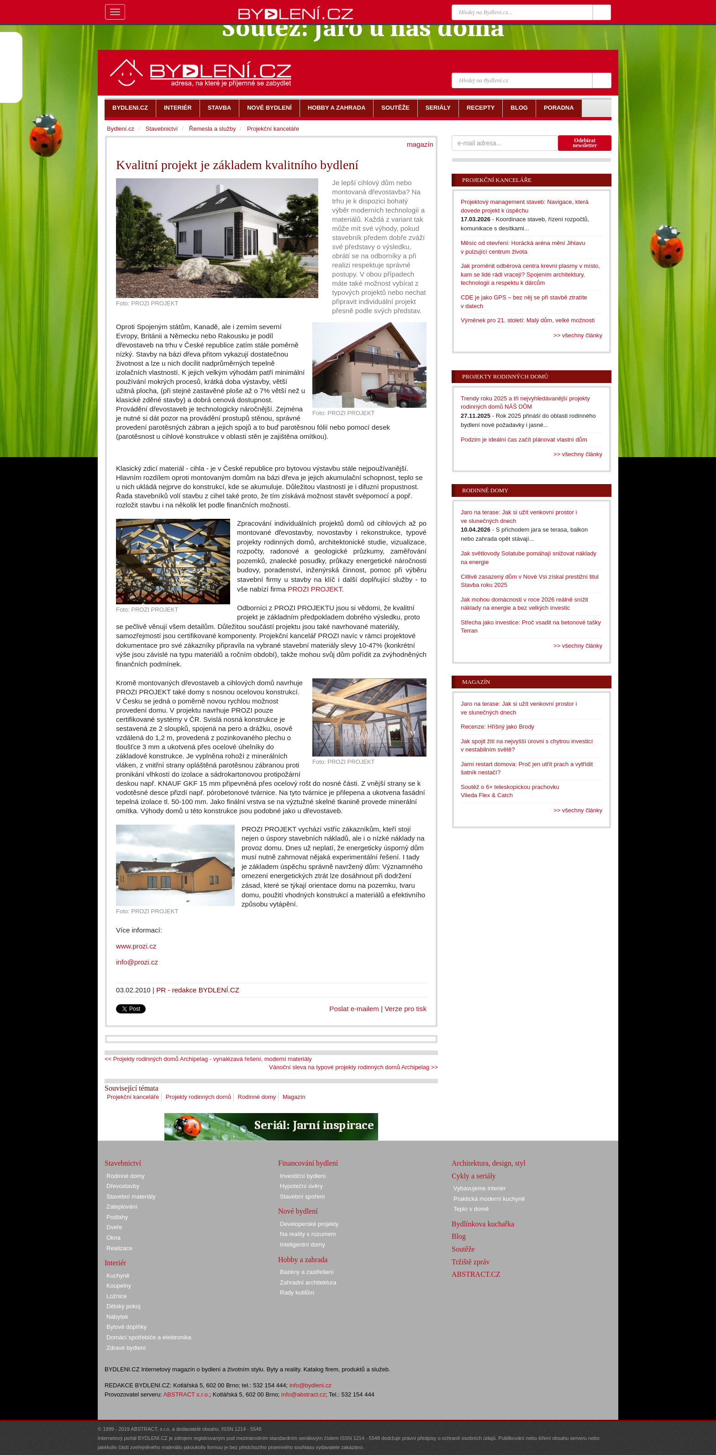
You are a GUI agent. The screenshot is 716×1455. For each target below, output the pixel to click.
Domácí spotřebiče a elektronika (148, 1337)
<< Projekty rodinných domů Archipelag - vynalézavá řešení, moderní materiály (208, 1058)
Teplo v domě (471, 1208)
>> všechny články (577, 335)
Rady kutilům (297, 1292)
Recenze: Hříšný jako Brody (497, 726)
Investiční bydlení (303, 1176)
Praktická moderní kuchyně (489, 1198)
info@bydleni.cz (311, 1385)
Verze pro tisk (405, 1009)
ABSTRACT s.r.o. (186, 1394)
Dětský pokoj (123, 1306)
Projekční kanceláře (133, 1096)
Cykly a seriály (474, 1176)
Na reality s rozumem (308, 1234)
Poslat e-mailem (354, 1009)
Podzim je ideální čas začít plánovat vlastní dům (524, 439)
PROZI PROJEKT (315, 589)
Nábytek (117, 1316)
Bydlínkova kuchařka (483, 1224)
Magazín (294, 1096)
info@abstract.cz (303, 1394)
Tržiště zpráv (471, 1262)
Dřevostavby (122, 1186)
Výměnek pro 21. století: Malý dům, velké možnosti (528, 320)
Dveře (114, 1227)
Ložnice (116, 1296)
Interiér (115, 1263)
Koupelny (118, 1285)
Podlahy (117, 1217)
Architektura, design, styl (489, 1163)
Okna (113, 1237)
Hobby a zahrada (302, 1259)
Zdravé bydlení (126, 1347)
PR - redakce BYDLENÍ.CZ (197, 990)
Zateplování (121, 1206)
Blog (459, 1236)
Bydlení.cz (120, 128)
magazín (420, 144)
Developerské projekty (309, 1223)
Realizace (119, 1248)
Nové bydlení (298, 1211)
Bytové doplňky (126, 1326)
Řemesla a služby (212, 128)
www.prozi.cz (136, 946)
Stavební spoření (302, 1196)
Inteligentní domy (302, 1244)
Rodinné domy (257, 1096)
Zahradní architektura (308, 1282)
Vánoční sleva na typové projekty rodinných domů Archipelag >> (353, 1067)
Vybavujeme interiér (479, 1188)
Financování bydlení (308, 1163)
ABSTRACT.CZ (476, 1274)
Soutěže (463, 1249)
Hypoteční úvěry (301, 1186)
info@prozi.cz (138, 962)
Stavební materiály (131, 1196)
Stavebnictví (161, 128)
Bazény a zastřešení (307, 1271)
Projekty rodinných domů (198, 1096)
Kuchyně (118, 1275)
